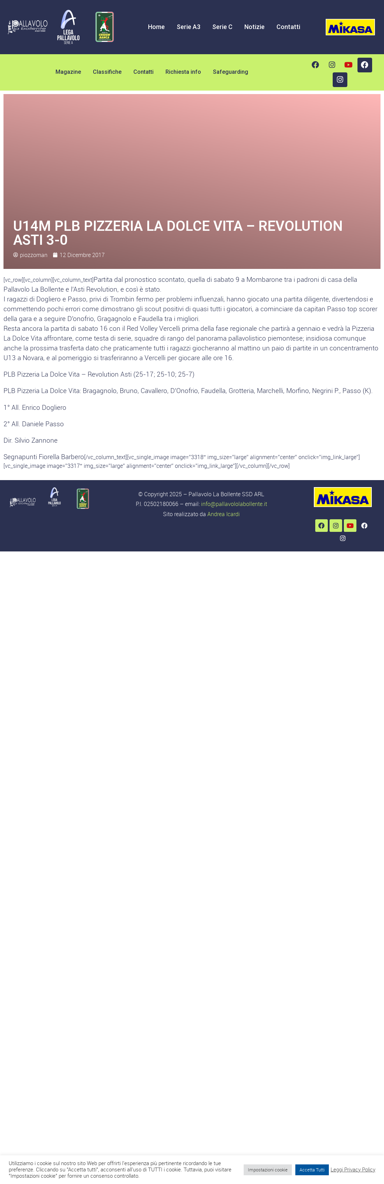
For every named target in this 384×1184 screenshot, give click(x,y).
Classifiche (107, 72)
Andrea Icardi (223, 514)
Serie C (222, 26)
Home (156, 26)
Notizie (254, 26)
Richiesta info (183, 72)
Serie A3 (188, 26)
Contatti (288, 26)
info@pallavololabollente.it (234, 504)
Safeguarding (230, 72)
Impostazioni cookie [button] (268, 1170)
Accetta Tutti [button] (312, 1170)
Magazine (68, 72)
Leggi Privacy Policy (353, 1170)
